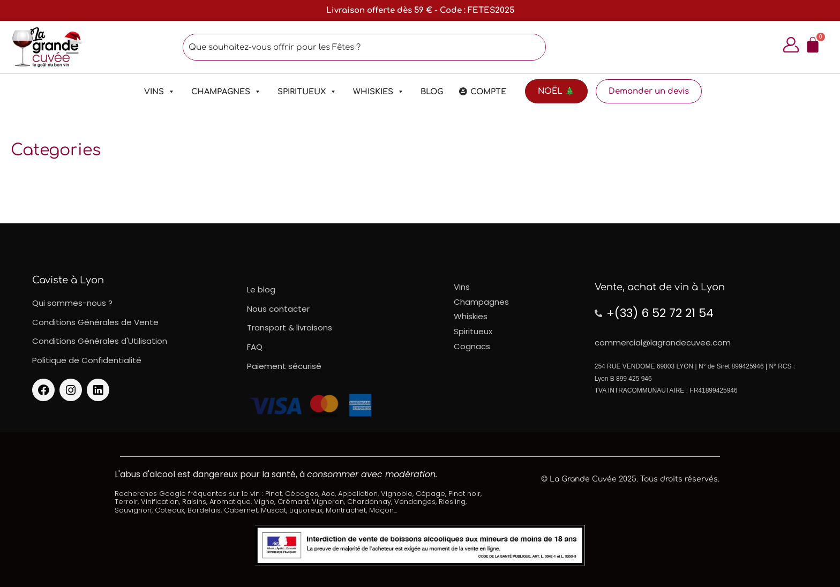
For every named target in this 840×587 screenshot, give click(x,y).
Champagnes (226, 91)
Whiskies (378, 91)
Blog (432, 91)
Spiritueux (307, 91)
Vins (159, 91)
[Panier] (813, 45)
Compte (488, 91)
